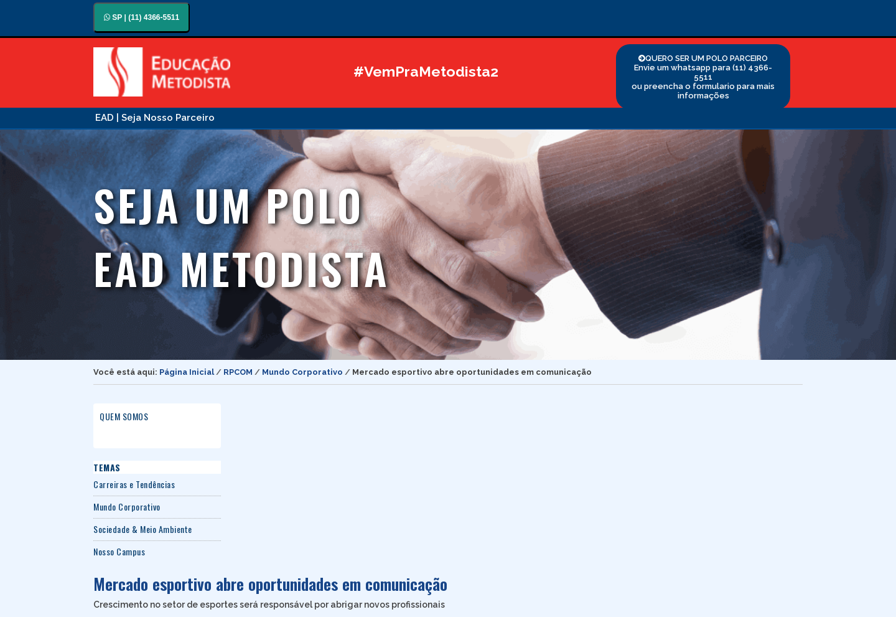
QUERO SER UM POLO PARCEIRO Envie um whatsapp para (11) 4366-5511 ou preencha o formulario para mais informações (703, 77)
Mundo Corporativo (302, 372)
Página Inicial (186, 372)
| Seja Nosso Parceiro (165, 117)
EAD (104, 117)
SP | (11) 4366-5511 (141, 17)
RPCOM (238, 372)
